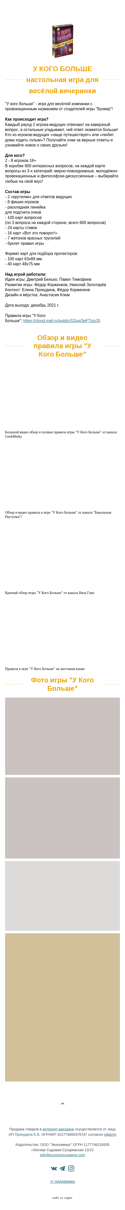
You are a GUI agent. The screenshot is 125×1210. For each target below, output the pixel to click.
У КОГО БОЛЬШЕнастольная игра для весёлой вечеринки (62, 80)
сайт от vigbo (62, 1198)
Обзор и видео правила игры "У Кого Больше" (62, 346)
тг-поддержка (62, 1181)
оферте (110, 1134)
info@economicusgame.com (62, 1155)
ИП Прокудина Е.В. (24, 1134)
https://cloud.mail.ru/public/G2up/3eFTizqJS (61, 321)
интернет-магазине (58, 1129)
